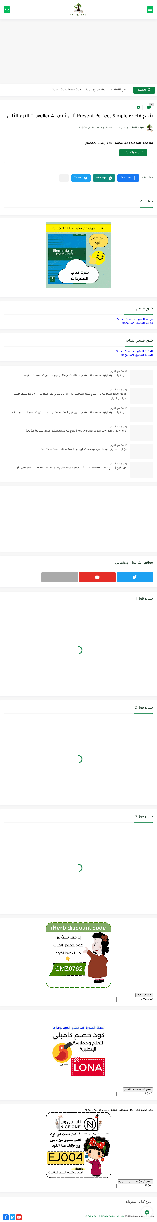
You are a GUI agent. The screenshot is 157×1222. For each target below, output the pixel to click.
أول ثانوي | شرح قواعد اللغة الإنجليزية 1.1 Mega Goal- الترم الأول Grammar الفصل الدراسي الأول (70, 468)
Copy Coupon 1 (144, 995)
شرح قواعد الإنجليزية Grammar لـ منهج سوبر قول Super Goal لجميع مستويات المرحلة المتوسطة (69, 412)
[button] (128, 178)
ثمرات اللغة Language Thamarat (104, 1216)
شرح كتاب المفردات (138, 1201)
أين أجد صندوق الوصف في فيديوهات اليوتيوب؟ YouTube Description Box (84, 449)
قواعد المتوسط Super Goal (135, 319)
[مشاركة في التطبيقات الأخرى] (64, 178)
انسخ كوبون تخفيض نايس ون (135, 1181)
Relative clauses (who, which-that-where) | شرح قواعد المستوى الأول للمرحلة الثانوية (76, 431)
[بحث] (7, 9)
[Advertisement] (78, 52)
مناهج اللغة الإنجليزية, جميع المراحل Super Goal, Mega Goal (90, 89)
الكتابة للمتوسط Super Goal (134, 351)
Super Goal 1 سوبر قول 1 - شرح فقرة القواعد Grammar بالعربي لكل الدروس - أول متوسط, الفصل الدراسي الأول (69, 396)
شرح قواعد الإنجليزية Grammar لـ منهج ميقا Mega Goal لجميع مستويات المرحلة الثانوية (75, 375)
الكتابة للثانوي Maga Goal (137, 355)
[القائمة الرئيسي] (150, 9)
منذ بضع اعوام (117, 371)
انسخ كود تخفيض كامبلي (138, 1089)
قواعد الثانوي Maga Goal (137, 323)
